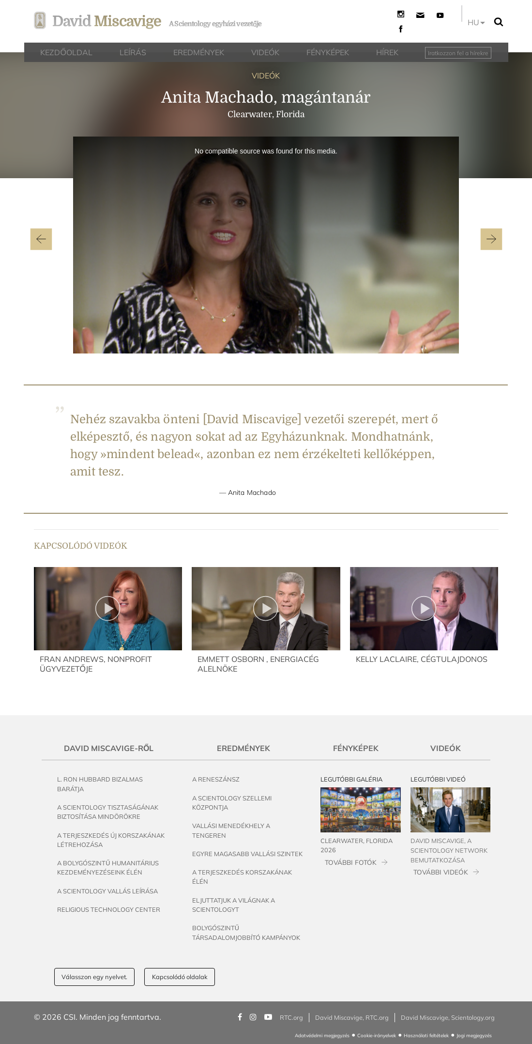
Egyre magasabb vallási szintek (247, 854)
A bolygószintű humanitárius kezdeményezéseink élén (107, 867)
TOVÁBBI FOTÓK (351, 862)
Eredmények (243, 748)
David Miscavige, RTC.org (352, 1017)
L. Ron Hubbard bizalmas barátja (100, 783)
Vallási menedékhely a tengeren (231, 830)
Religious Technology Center (108, 909)
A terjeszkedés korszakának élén (242, 876)
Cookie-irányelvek (376, 1035)
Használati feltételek (426, 1035)
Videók (445, 748)
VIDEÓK (266, 75)
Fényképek (356, 748)
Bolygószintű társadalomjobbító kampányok (246, 932)
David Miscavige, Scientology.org (448, 1017)
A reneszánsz (216, 779)
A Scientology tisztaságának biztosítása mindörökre (107, 811)
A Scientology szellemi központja (232, 802)
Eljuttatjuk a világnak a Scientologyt (233, 904)
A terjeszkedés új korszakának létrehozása (111, 839)
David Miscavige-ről (108, 748)
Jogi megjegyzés (474, 1035)
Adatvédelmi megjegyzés (322, 1035)
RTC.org (291, 1017)
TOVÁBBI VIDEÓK (440, 872)
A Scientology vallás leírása (107, 891)
